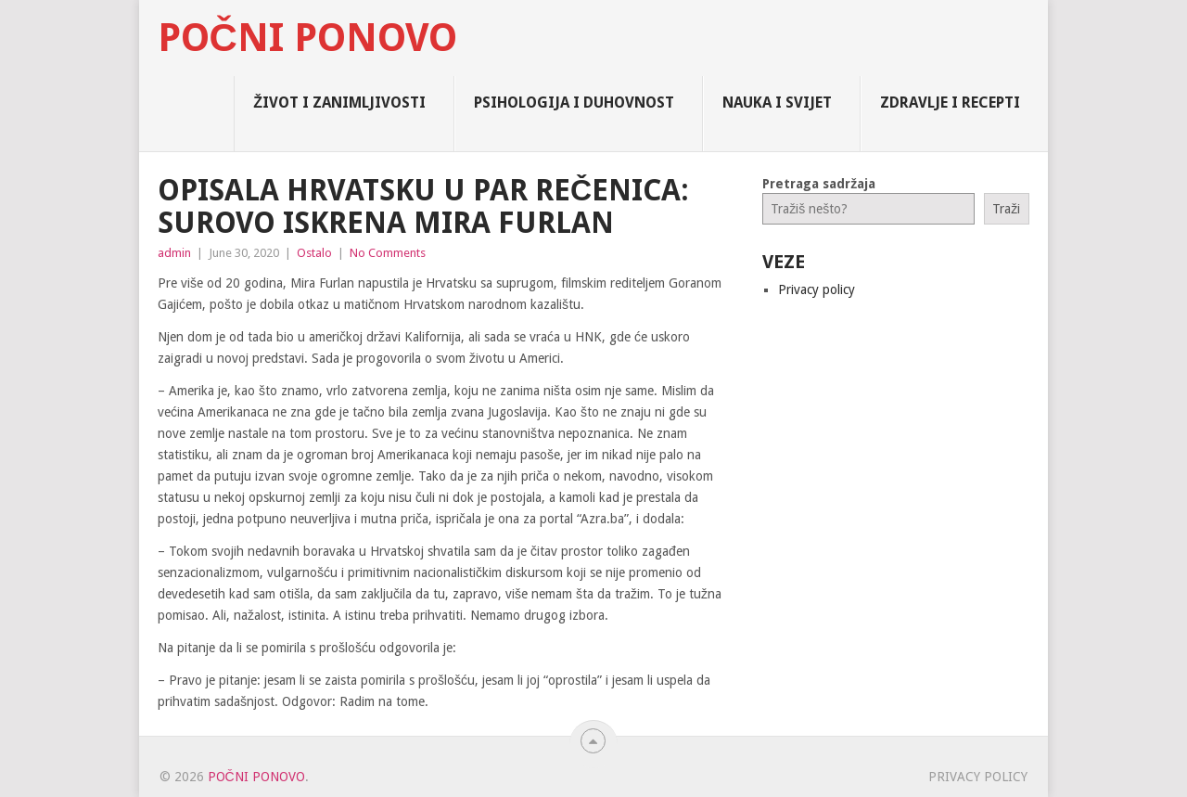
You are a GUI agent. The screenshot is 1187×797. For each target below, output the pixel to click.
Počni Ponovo (307, 38)
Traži (1006, 208)
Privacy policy (816, 289)
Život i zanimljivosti (339, 102)
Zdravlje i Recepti (950, 102)
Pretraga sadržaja (818, 183)
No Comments (388, 253)
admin (174, 253)
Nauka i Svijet (777, 102)
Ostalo (314, 253)
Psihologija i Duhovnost (574, 102)
